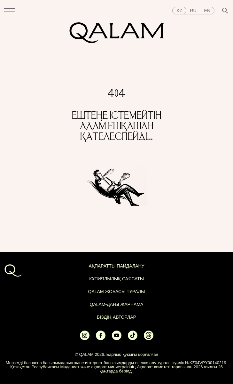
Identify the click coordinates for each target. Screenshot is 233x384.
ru (193, 10)
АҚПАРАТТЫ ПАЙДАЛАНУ (116, 266)
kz (179, 10)
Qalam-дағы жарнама (117, 304)
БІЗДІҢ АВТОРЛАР (116, 317)
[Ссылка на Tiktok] (132, 338)
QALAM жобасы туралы (116, 291)
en (207, 10)
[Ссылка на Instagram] (84, 338)
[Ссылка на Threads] (148, 338)
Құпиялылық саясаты (116, 278)
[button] (9, 10)
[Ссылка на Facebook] (100, 338)
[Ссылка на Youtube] (116, 338)
